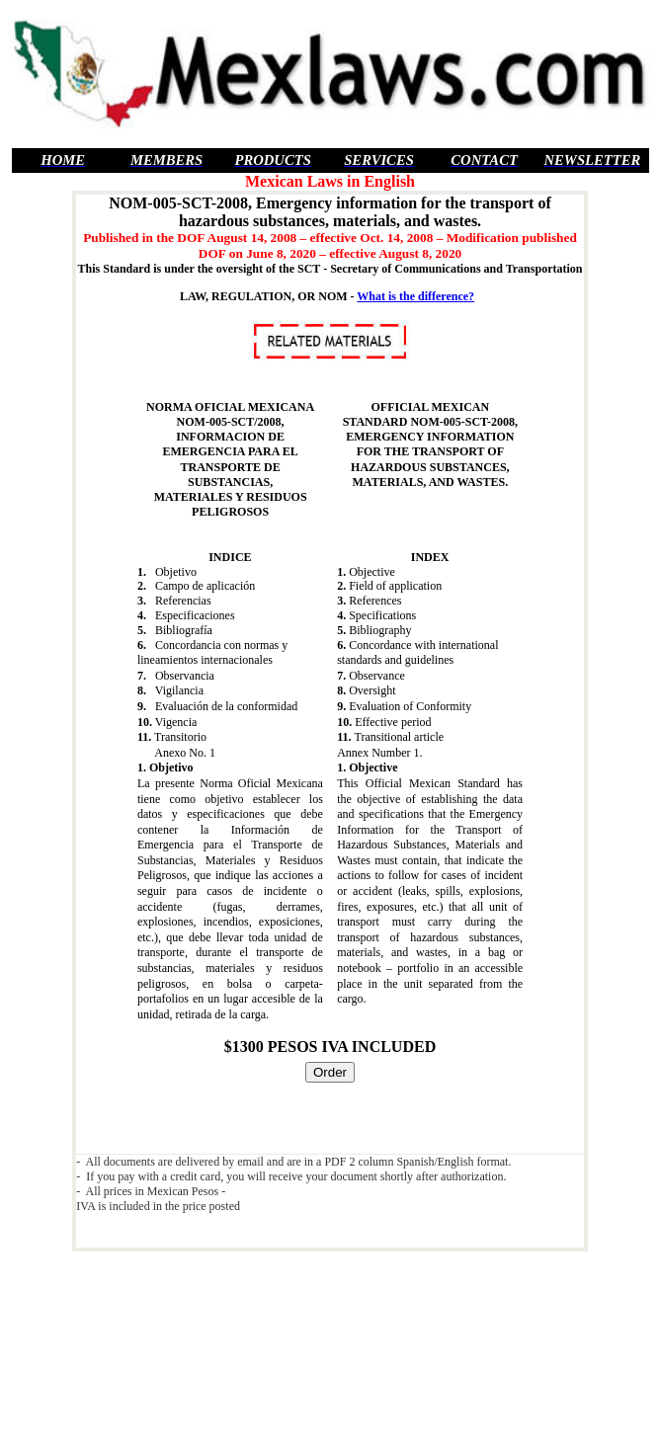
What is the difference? (415, 296)
